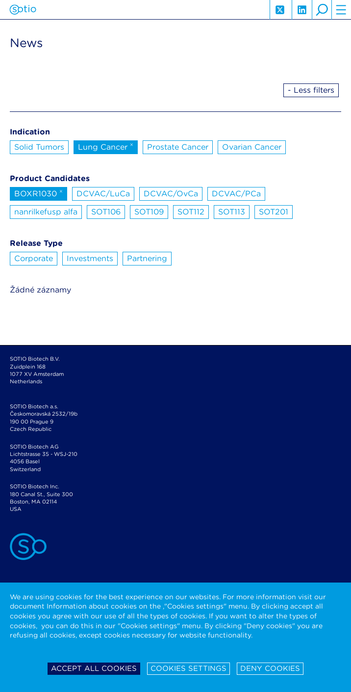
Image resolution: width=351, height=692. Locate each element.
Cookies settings (188, 668)
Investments (90, 258)
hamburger (341, 10)
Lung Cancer (105, 146)
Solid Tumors (39, 147)
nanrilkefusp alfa (45, 211)
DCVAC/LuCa (103, 193)
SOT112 (190, 211)
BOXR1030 (38, 192)
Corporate (33, 258)
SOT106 (106, 211)
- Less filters (311, 90)
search (321, 10)
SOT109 (149, 211)
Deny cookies (270, 668)
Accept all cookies (94, 668)
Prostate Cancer (177, 147)
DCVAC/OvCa (171, 193)
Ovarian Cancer (251, 147)
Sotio (23, 10)
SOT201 (273, 211)
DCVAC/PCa (236, 193)
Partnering (147, 258)
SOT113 (231, 211)
